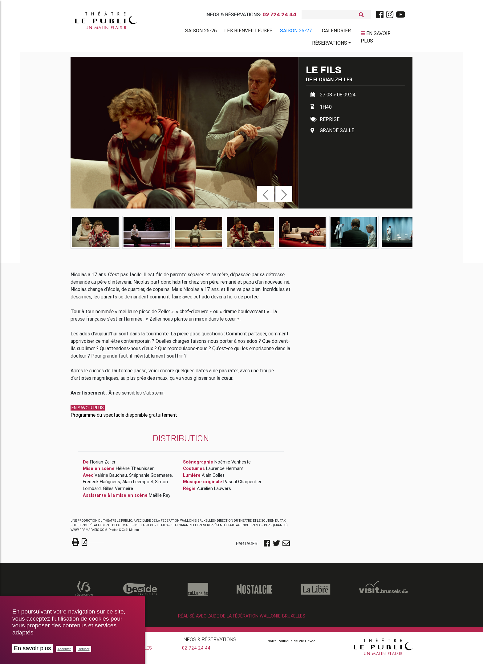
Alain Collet (213, 477)
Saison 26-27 (296, 32)
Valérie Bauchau (111, 477)
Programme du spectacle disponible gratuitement (124, 417)
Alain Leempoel (137, 484)
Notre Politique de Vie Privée (291, 643)
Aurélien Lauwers (214, 490)
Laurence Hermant (225, 471)
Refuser (84, 649)
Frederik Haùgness (101, 484)
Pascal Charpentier (242, 484)
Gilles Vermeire (118, 490)
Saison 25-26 (201, 32)
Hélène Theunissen (135, 471)
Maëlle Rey (159, 497)
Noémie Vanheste (232, 464)
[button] (265, 196)
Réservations (329, 44)
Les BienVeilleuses (248, 32)
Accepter (64, 649)
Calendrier (336, 32)
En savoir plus (32, 648)
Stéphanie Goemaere (150, 477)
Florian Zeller (332, 82)
